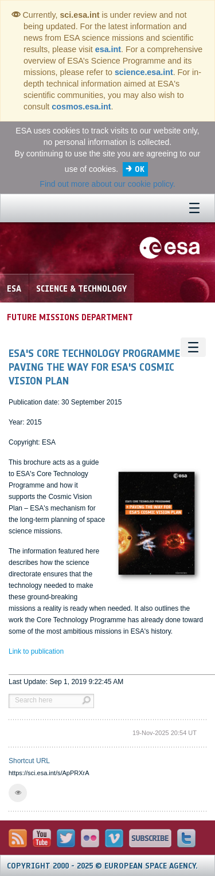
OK (139, 169)
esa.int (108, 49)
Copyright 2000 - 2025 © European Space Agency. (102, 866)
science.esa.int (144, 72)
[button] (18, 793)
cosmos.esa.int (81, 106)
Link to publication (36, 651)
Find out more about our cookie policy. (107, 183)
